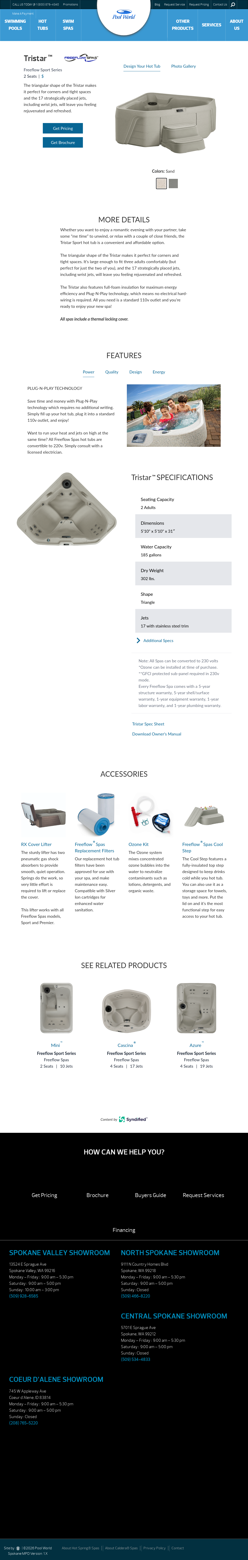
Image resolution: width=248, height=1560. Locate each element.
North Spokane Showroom (170, 1252)
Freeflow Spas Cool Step (202, 847)
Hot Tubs (42, 25)
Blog (157, 4)
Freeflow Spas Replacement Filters (94, 847)
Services (211, 25)
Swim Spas (68, 25)
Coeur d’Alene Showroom (56, 1379)
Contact (177, 1548)
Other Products (182, 25)
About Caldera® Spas (121, 1548)
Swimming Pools (15, 25)
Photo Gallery (183, 66)
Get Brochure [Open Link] (63, 142)
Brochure (98, 1195)
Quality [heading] (111, 371)
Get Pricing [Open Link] (63, 128)
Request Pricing (199, 4)
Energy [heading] (159, 371)
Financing (124, 1230)
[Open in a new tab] (181, 724)
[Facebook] (239, 1548)
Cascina (126, 1045)
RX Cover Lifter (36, 844)
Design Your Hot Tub (141, 66)
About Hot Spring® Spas (80, 1548)
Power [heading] (88, 371)
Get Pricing (44, 1195)
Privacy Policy (154, 1548)
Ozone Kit (139, 844)
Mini (56, 1045)
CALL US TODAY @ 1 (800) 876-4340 (36, 4)
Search (233, 4)
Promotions (70, 4)
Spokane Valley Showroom (59, 1252)
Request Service (174, 4)
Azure (196, 1045)
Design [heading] (135, 371)
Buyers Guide (150, 1195)
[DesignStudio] (18, 1548)
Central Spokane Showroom (174, 1316)
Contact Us (220, 4)
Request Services (203, 1195)
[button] (161, 183)
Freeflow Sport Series (56, 1053)
